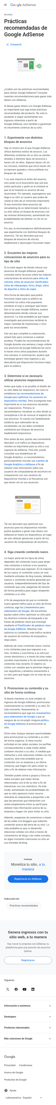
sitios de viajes (28, 289)
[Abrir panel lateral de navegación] (5, 4)
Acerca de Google (13, 1072)
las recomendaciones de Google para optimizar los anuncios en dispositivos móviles (25, 397)
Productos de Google (15, 1079)
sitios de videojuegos (15, 285)
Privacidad (9, 1065)
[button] (28, 1005)
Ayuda (10, 1090)
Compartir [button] (14, 44)
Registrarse (28, 960)
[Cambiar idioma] (24, 1097)
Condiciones (25, 1065)
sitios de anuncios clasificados (31, 281)
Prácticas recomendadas (24, 905)
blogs (39, 285)
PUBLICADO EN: (11, 899)
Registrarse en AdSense (28, 878)
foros (31, 285)
